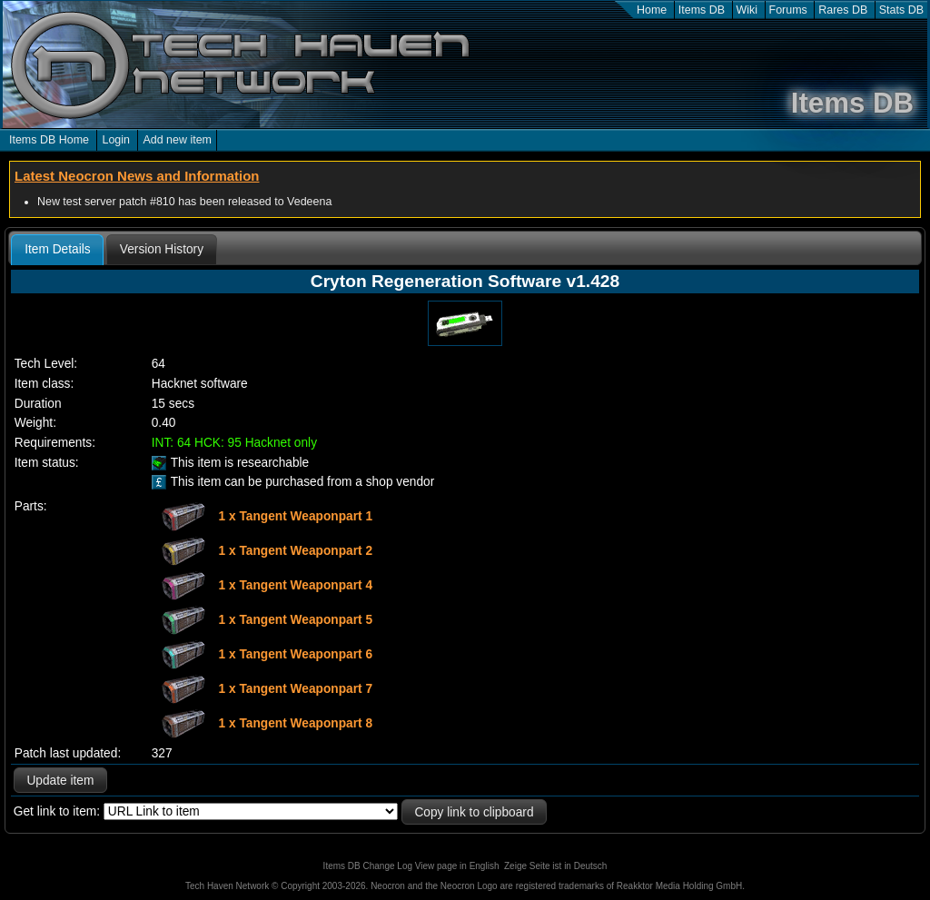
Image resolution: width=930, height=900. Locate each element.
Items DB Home (49, 140)
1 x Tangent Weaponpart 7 (295, 688)
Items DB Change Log (367, 866)
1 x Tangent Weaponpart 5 (295, 619)
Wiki (747, 10)
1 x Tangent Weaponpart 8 (295, 722)
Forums (788, 10)
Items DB (701, 10)
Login (116, 140)
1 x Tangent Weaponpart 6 (295, 653)
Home (652, 10)
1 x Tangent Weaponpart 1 (295, 515)
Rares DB (842, 10)
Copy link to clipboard (473, 812)
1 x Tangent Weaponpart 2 (295, 550)
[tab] (57, 249)
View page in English (457, 866)
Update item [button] (60, 780)
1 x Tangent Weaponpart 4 (295, 584)
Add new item (177, 140)
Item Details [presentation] (57, 249)
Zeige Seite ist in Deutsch (555, 866)
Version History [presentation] (161, 249)
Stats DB (901, 10)
